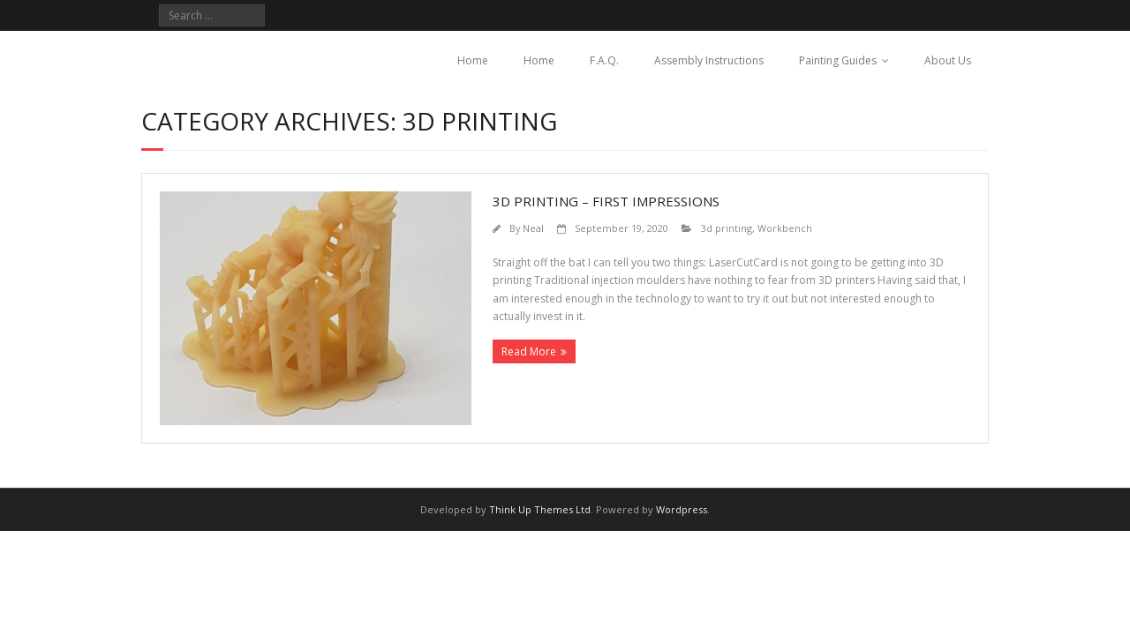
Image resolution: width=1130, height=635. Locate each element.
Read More (528, 351)
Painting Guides (838, 60)
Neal (533, 228)
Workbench (784, 228)
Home (472, 60)
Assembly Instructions (709, 60)
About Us (947, 60)
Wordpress (681, 509)
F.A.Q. (604, 60)
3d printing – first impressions (606, 201)
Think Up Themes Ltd (540, 509)
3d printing (726, 228)
